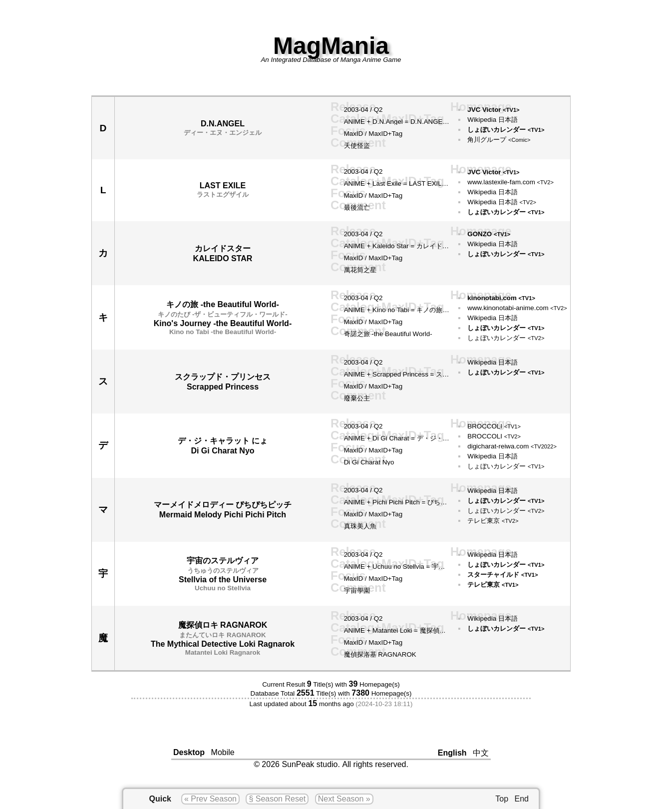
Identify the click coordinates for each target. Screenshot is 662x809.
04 (364, 109)
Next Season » (344, 799)
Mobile (223, 752)
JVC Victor (493, 109)
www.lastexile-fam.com (510, 182)
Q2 (378, 109)
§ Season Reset (277, 799)
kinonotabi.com (501, 298)
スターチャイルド (502, 574)
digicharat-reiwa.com (512, 446)
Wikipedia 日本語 (492, 119)
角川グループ (498, 139)
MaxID (353, 133)
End (522, 799)
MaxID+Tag (385, 133)
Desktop (189, 752)
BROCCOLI (494, 426)
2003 (351, 109)
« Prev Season (210, 799)
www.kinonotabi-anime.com (517, 308)
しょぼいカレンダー (505, 129)
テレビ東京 (492, 520)
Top (501, 799)
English (452, 753)
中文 (481, 753)
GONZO (488, 234)
